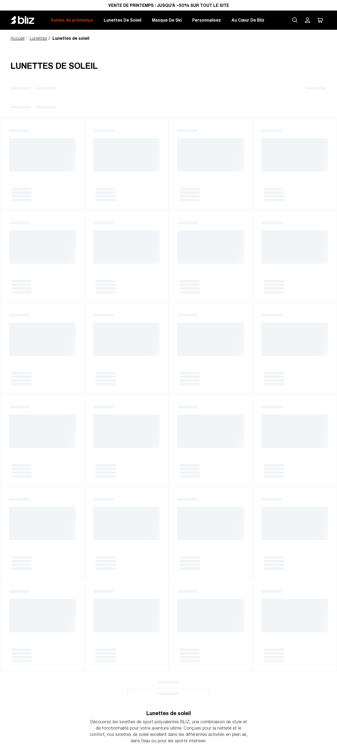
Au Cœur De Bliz (247, 20)
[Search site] (295, 20)
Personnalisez (206, 20)
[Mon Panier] (320, 20)
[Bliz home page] (26, 20)
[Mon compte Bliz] (307, 20)
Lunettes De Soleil (122, 20)
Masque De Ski (167, 20)
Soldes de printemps (72, 20)
